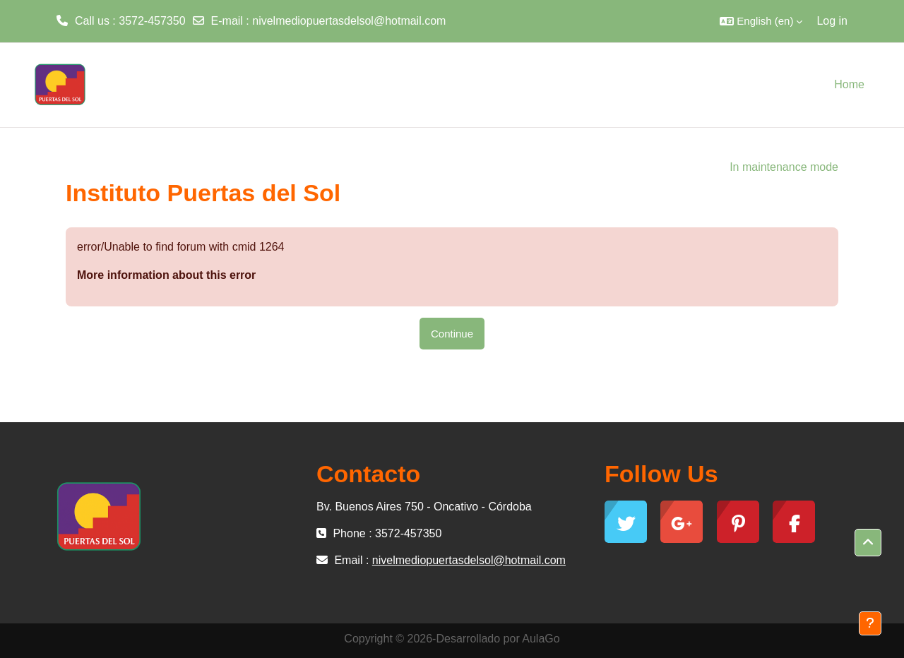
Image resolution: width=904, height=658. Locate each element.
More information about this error (166, 275)
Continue (452, 334)
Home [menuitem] (849, 84)
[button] (761, 21)
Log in (832, 21)
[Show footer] (870, 623)
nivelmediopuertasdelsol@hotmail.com (349, 21)
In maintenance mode (784, 167)
